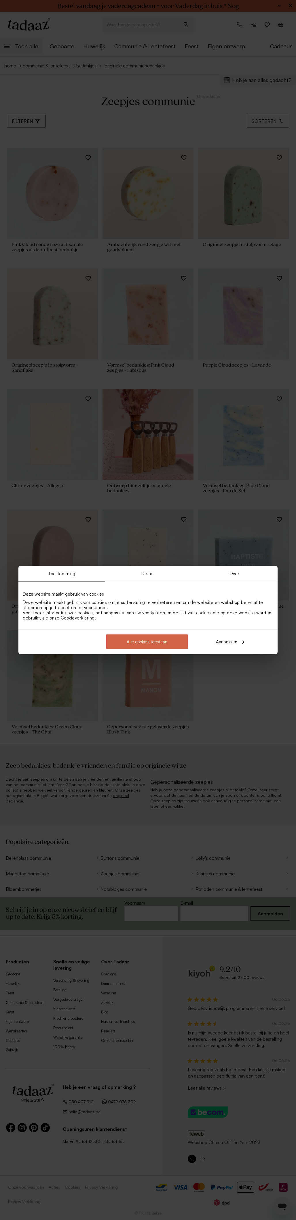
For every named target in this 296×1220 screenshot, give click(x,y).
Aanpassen (230, 641)
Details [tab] (148, 573)
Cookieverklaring (78, 617)
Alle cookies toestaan (147, 641)
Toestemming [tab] (61, 573)
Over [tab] (234, 573)
